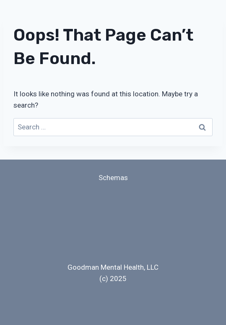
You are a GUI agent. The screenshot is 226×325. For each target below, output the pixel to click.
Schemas (113, 177)
